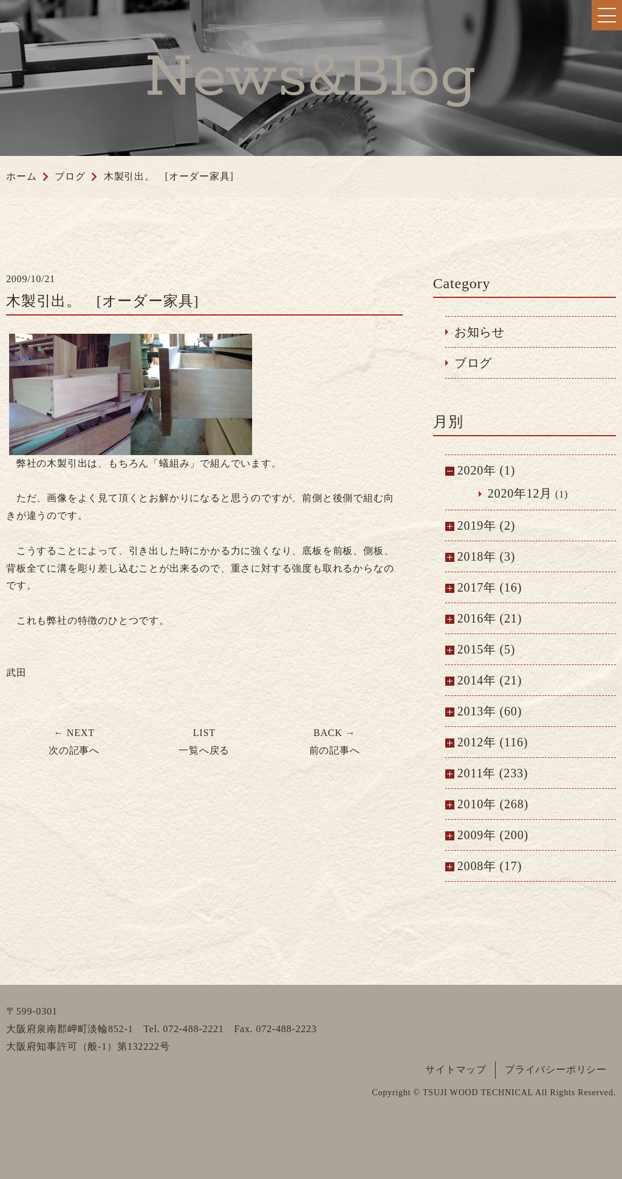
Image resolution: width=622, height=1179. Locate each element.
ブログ (473, 363)
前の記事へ (334, 741)
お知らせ (479, 332)
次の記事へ (74, 741)
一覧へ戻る (204, 741)
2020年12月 (520, 493)
